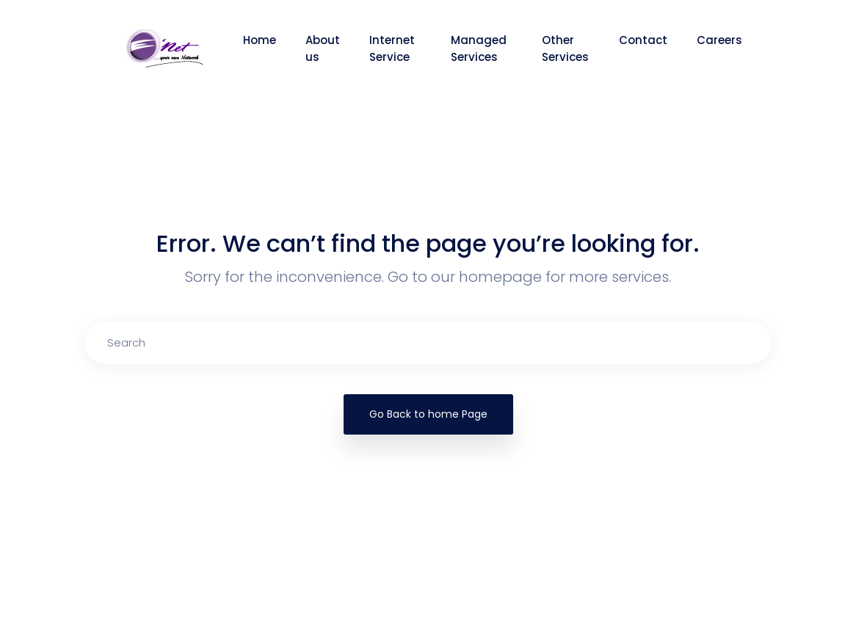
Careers (719, 40)
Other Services (565, 48)
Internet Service (392, 48)
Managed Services (479, 48)
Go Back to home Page (428, 414)
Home (259, 40)
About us (322, 48)
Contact (643, 40)
